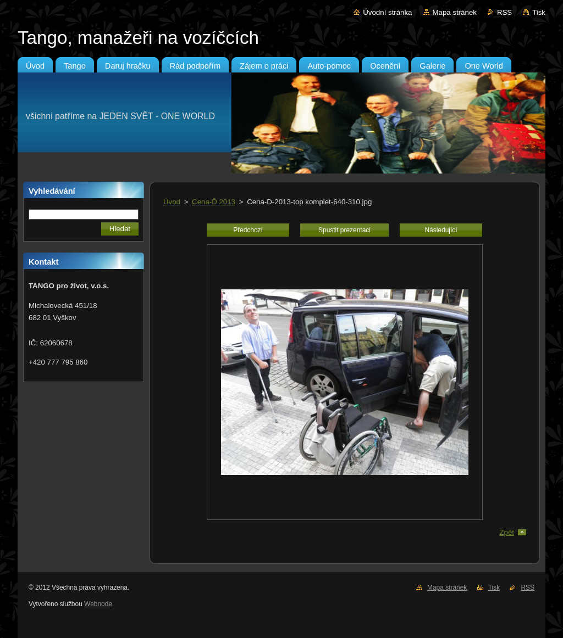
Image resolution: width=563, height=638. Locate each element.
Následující (440, 230)
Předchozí (248, 230)
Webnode (98, 604)
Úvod (171, 202)
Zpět (506, 532)
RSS (504, 12)
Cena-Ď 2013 (213, 202)
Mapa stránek (455, 12)
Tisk (538, 12)
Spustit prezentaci (344, 230)
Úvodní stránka (387, 12)
